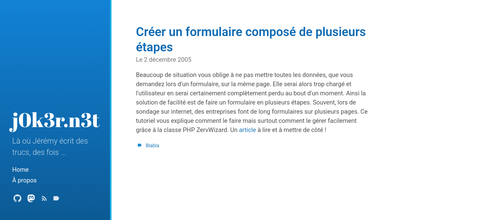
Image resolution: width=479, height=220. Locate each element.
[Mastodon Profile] (31, 200)
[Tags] (56, 200)
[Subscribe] (44, 200)
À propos (24, 180)
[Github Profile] (17, 200)
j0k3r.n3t (56, 119)
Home (20, 169)
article (247, 130)
